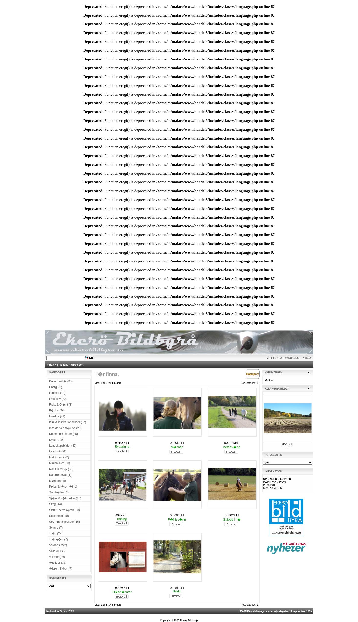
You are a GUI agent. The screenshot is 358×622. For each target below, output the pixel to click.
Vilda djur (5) (57, 551)
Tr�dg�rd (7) (58, 539)
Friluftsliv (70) (58, 399)
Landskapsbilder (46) (62, 445)
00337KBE (231, 443)
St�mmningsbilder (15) (64, 521)
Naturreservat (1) (60, 475)
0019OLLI (122, 443)
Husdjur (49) (57, 416)
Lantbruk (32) (57, 451)
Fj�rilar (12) (57, 393)
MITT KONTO (274, 358)
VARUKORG (292, 358)
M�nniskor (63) (59, 463)
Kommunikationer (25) (63, 434)
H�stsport (77, 364)
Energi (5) (55, 387)
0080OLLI (232, 515)
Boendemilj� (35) (61, 381)
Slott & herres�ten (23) (64, 510)
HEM (51, 364)
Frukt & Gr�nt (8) (60, 404)
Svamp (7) (56, 527)
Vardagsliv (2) (58, 545)
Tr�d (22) (55, 533)
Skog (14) (55, 504)
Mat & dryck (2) (59, 457)
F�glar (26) (57, 410)
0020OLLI (177, 443)
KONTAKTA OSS (272, 488)
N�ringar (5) (57, 480)
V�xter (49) (57, 557)
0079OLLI (177, 515)
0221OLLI (287, 444)
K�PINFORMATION (274, 482)
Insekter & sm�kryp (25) (65, 428)
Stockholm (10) (59, 516)
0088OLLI (177, 588)
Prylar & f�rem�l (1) (63, 486)
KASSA (307, 358)
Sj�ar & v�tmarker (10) (65, 498)
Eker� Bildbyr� (189, 620)
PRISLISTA (269, 485)
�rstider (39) (57, 562)
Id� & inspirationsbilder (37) (67, 422)
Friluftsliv (62, 364)
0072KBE (122, 515)
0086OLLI (122, 588)
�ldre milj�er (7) (60, 568)
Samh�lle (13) (59, 492)
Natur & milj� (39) (61, 469)
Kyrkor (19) (56, 439)
